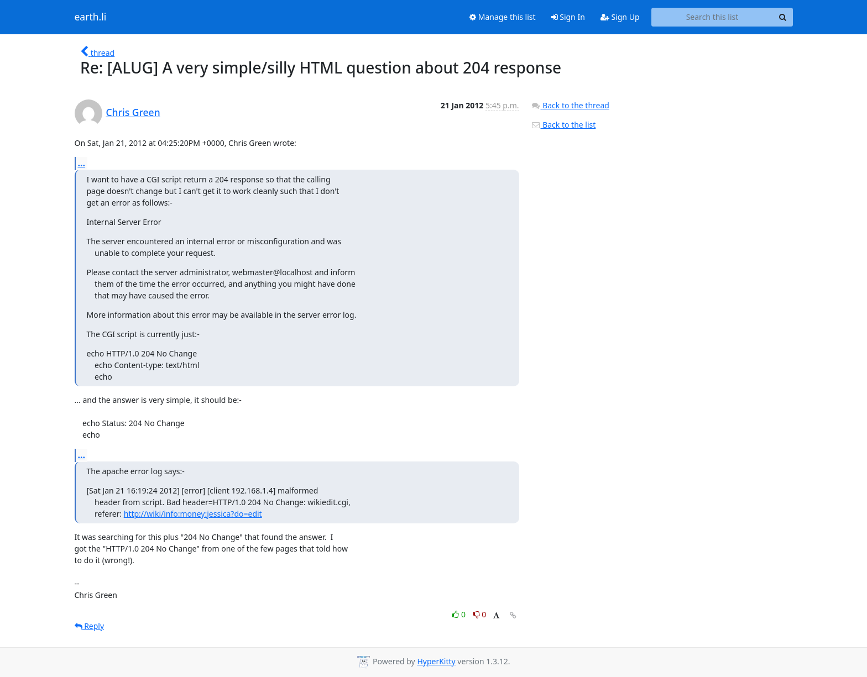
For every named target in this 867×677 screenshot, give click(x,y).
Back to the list (563, 124)
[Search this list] (712, 17)
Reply (90, 626)
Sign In (568, 17)
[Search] (783, 17)
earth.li (91, 17)
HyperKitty (436, 661)
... (82, 163)
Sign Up (620, 17)
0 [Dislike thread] (480, 614)
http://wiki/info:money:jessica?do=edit (193, 513)
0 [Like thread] (459, 614)
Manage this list (502, 17)
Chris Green (133, 112)
